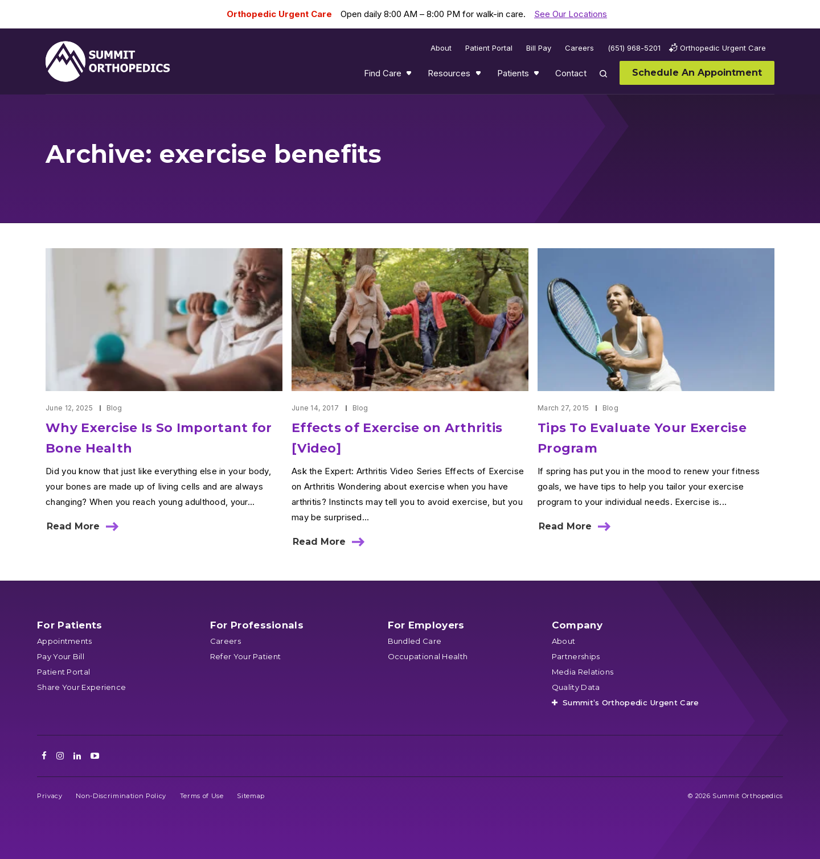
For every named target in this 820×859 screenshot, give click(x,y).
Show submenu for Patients (537, 76)
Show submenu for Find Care (410, 76)
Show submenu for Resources (479, 76)
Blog (114, 408)
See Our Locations (570, 14)
